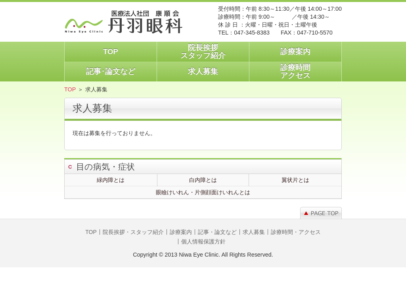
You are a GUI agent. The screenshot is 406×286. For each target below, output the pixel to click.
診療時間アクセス (295, 71)
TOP (110, 51)
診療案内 (295, 51)
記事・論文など (217, 232)
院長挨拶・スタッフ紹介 (133, 232)
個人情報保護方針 (203, 241)
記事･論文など (110, 71)
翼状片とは (295, 180)
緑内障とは (110, 180)
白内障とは (203, 180)
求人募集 (203, 71)
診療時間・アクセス (296, 232)
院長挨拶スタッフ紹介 (203, 51)
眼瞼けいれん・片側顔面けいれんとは (203, 192)
